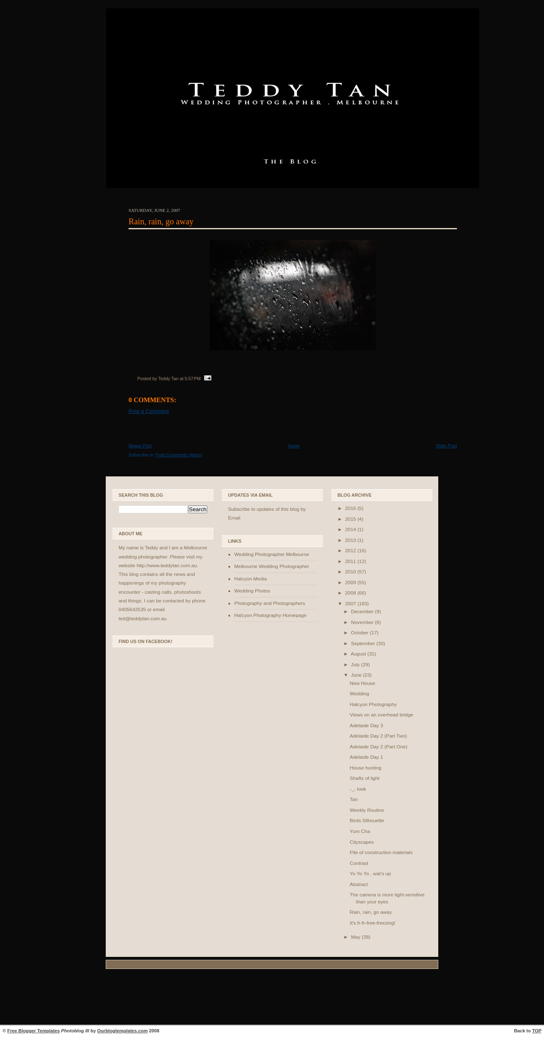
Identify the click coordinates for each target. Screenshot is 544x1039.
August (359, 654)
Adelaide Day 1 (366, 757)
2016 (351, 508)
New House (362, 683)
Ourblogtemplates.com (122, 1030)
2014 (351, 529)
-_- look (358, 789)
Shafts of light (365, 778)
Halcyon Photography (373, 704)
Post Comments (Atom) (179, 454)
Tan (354, 799)
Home (294, 445)
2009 (351, 582)
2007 (351, 604)
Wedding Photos (252, 591)
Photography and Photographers (269, 603)
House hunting (365, 768)
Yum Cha (360, 831)
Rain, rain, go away (161, 221)
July (356, 665)
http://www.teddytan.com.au (166, 565)
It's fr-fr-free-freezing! (373, 923)
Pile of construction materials (381, 852)
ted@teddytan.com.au (143, 618)
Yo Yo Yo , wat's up (370, 873)
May (356, 937)
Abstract (359, 884)
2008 (351, 593)
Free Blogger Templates (33, 1030)
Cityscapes (362, 842)
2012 (351, 550)
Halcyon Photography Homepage (270, 615)
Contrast (359, 863)
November (363, 622)
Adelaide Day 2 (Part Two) (378, 736)
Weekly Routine (367, 810)
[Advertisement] (272, 998)
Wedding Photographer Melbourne (271, 554)
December (363, 611)
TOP (537, 1030)
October (360, 633)
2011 (351, 561)
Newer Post (140, 445)
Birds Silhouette (367, 820)
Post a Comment (149, 411)
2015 (351, 519)
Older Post (446, 445)
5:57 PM (193, 378)
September (363, 643)
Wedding (359, 694)
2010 (351, 572)
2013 (351, 540)
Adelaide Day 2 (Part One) (379, 747)
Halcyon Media (250, 579)
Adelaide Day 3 (366, 725)
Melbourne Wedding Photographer (271, 566)
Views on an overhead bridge (381, 715)
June (357, 675)
